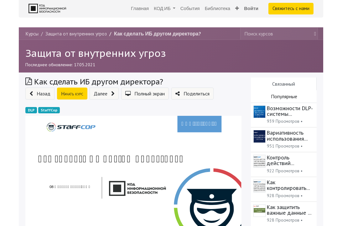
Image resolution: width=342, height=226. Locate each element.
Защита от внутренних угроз (95, 53)
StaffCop (49, 110)
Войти (251, 8)
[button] (237, 9)
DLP (31, 110)
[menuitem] (139, 9)
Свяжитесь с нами (290, 8)
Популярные (284, 96)
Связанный (283, 84)
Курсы (32, 33)
